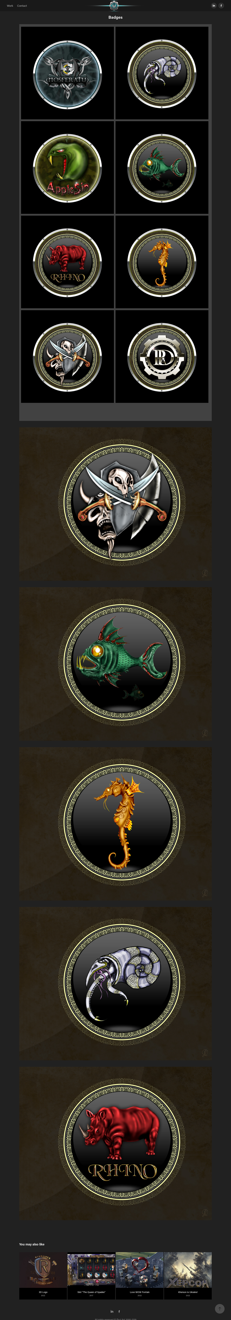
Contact (22, 5)
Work (10, 5)
